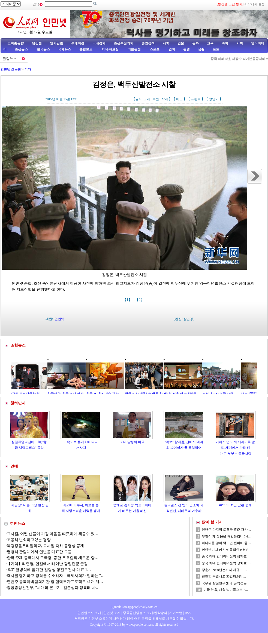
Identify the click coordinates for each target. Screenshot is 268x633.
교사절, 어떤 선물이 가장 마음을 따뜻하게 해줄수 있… (52, 534)
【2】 (140, 300)
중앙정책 (148, 43)
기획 (239, 43)
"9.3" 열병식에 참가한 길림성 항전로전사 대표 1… (49, 570)
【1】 (128, 300)
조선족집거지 (123, 43)
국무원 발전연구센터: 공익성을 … (226, 583)
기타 (28, 69)
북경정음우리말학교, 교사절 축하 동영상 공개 (45, 546)
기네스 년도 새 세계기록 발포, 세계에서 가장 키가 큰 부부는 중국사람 (235, 448)
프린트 (196, 99)
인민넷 (59, 319)
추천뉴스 (17, 523)
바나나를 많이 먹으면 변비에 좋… (226, 543)
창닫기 (214, 99)
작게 (164, 99)
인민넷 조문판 (11, 69)
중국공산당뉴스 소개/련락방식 (145, 613)
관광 (186, 49)
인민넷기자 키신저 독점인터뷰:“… (227, 550)
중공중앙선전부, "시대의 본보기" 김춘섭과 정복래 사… (53, 588)
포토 (216, 49)
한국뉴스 (43, 49)
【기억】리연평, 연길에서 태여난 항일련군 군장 (47, 564)
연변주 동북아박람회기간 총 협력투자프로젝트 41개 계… (55, 582)
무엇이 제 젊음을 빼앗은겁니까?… (226, 536)
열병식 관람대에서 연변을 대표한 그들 (39, 552)
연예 (171, 49)
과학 (225, 43)
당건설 (37, 43)
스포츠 (154, 49)
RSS (188, 613)
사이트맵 (175, 613)
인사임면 (56, 43)
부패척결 (77, 43)
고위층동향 (15, 43)
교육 (210, 43)
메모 (179, 99)
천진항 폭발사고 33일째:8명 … (224, 576)
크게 (146, 99)
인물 (180, 43)
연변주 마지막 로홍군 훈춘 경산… (226, 529)
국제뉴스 (64, 49)
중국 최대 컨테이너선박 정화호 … (226, 556)
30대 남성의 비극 (132, 442)
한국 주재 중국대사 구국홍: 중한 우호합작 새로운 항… (52, 558)
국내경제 (99, 43)
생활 (201, 49)
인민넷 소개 (112, 613)
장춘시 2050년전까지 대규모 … (224, 570)
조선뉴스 (22, 49)
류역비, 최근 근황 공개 (235, 505)
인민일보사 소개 (89, 613)
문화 (195, 43)
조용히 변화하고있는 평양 (29, 540)
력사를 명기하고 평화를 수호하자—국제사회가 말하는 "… (56, 576)
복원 (155, 99)
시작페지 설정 (254, 4)
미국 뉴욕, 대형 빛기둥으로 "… (225, 590)
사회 (166, 43)
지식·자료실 (110, 49)
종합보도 (85, 49)
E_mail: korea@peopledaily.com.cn (134, 607)
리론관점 (134, 49)
